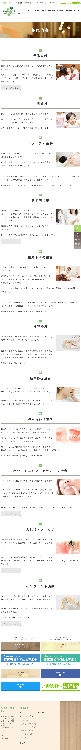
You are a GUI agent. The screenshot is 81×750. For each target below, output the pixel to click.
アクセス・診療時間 (28, 727)
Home (30, 11)
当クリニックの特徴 (28, 724)
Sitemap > (5, 735)
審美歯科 (68, 11)
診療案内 (51, 11)
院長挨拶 (24, 720)
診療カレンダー (27, 730)
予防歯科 (60, 11)
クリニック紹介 (40, 11)
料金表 (76, 11)
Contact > (5, 738)
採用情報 (24, 737)
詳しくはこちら (11, 88)
